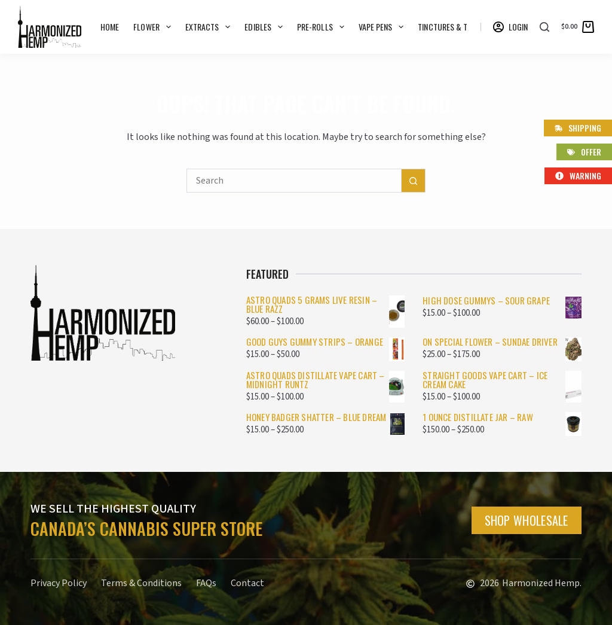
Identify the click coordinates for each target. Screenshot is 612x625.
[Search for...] (294, 181)
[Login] (510, 26)
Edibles (265, 27)
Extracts (210, 27)
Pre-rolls (323, 27)
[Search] (544, 27)
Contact (247, 583)
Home (109, 26)
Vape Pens (384, 27)
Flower (154, 27)
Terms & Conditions (141, 583)
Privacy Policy (58, 583)
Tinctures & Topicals (465, 27)
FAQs (206, 583)
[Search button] (414, 181)
